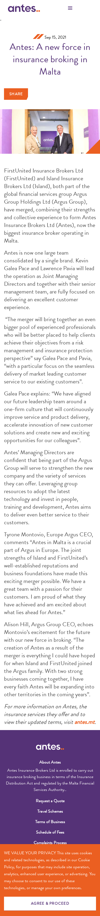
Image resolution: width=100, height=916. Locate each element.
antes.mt (84, 722)
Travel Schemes (50, 811)
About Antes (50, 762)
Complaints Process (50, 843)
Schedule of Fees (50, 832)
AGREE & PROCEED (50, 903)
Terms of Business (50, 822)
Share (16, 94)
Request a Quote (50, 801)
